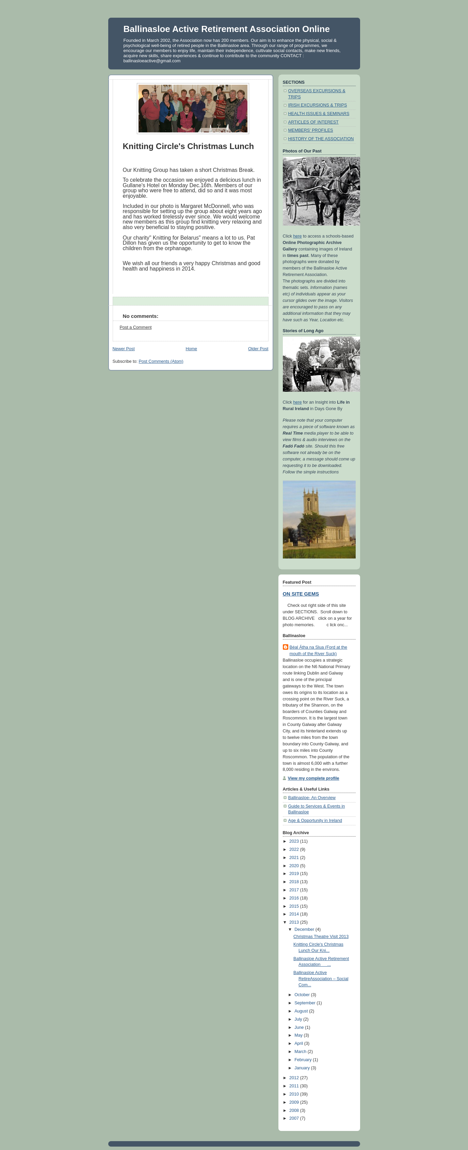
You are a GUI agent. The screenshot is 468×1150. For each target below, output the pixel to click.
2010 (294, 1094)
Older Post (258, 348)
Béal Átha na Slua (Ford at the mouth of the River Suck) (319, 650)
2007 (294, 1118)
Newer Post (124, 348)
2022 (294, 849)
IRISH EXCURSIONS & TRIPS (317, 105)
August (301, 1011)
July (298, 1019)
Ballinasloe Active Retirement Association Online (227, 29)
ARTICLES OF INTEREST (313, 122)
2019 (294, 873)
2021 (294, 857)
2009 (294, 1102)
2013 (294, 922)
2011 (294, 1086)
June (299, 1027)
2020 (294, 865)
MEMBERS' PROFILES (310, 130)
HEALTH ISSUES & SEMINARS (319, 113)
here (297, 236)
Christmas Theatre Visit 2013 (321, 936)
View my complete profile (313, 778)
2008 (294, 1110)
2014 (294, 914)
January (302, 1068)
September (305, 1003)
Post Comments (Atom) (161, 361)
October (302, 994)
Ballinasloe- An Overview (312, 797)
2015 (294, 906)
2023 (294, 841)
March (301, 1051)
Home (191, 348)
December (305, 929)
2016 (294, 898)
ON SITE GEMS (301, 594)
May (299, 1035)
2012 (294, 1077)
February (303, 1059)
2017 (294, 890)
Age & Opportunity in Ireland (315, 820)
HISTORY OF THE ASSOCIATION (321, 138)
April (299, 1043)
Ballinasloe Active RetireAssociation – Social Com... (320, 978)
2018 (294, 881)
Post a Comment (136, 327)
